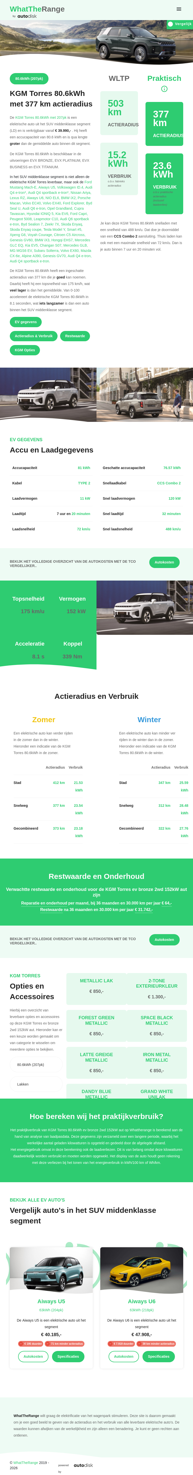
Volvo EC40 (32, 203)
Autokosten (164, 562)
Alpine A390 (32, 255)
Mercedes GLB (75, 245)
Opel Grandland (60, 208)
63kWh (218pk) (142, 1310)
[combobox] (36, 1064)
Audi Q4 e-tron (79, 255)
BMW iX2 (69, 197)
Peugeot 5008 (22, 218)
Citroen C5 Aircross (69, 234)
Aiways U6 (36, 197)
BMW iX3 (43, 240)
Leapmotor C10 (47, 218)
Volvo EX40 (53, 203)
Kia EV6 (63, 213)
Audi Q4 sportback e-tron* (49, 192)
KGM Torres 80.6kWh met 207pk (41, 117)
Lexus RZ (18, 197)
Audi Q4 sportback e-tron (30, 261)
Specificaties (68, 1356)
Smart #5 (74, 229)
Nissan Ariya (81, 192)
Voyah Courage (41, 234)
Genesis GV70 (55, 255)
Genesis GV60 (22, 240)
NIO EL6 (53, 197)
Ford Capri (79, 213)
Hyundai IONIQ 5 (41, 213)
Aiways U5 (47, 187)
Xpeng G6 (19, 234)
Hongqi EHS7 (63, 240)
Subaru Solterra (47, 250)
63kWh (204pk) (51, 1310)
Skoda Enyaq (72, 224)
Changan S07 (52, 245)
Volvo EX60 (71, 250)
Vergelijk (180, 24)
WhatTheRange (25, 1462)
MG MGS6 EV (22, 250)
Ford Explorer (74, 203)
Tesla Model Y (55, 229)
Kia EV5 (32, 245)
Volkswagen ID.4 (71, 187)
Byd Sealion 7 (33, 224)
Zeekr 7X (53, 224)
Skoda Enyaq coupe (26, 229)
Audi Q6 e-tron (34, 208)
